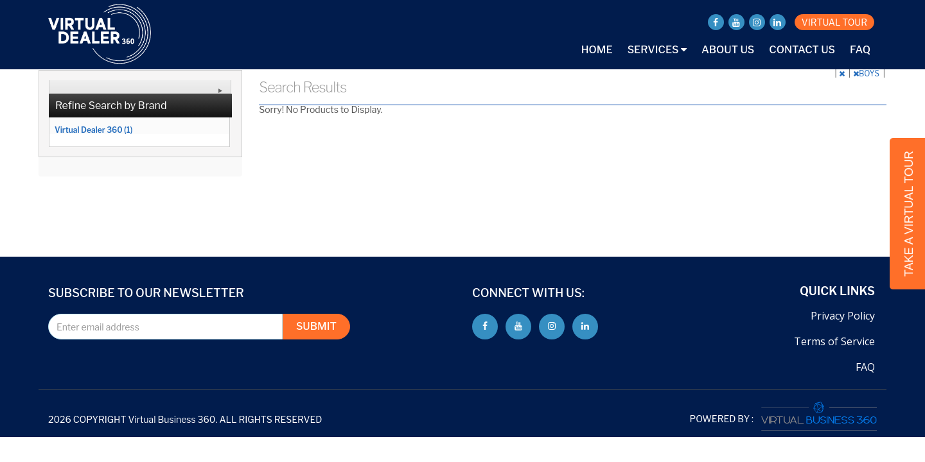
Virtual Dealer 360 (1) (93, 129)
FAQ (860, 50)
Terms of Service (834, 341)
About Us (727, 50)
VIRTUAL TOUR (834, 22)
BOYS (867, 73)
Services (657, 50)
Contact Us (802, 50)
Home (597, 50)
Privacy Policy (843, 316)
